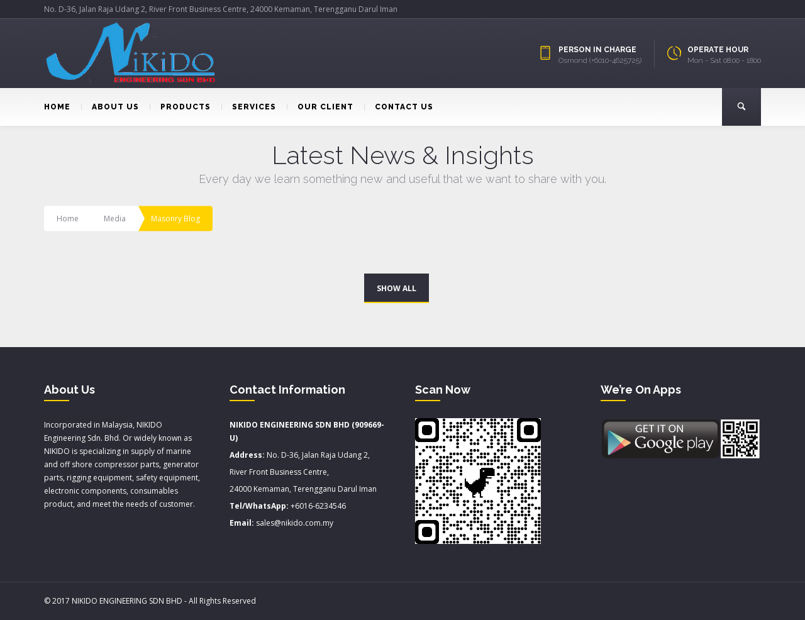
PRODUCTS (180, 106)
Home (68, 218)
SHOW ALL (396, 288)
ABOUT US (110, 106)
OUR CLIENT (320, 106)
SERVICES (248, 106)
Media (115, 218)
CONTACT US (398, 106)
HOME (57, 106)
